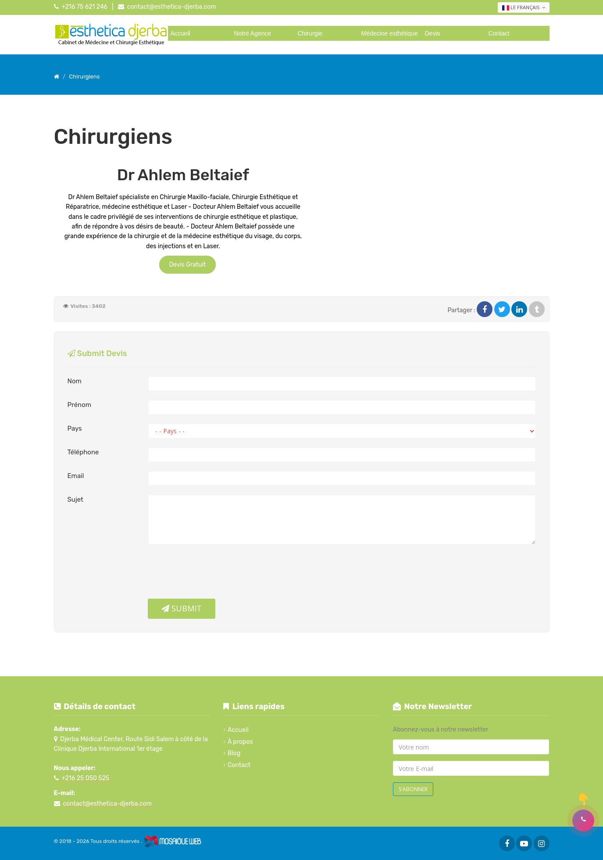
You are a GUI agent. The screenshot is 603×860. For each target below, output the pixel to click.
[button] (583, 820)
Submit (181, 608)
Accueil (180, 33)
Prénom (80, 405)
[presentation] (214, 575)
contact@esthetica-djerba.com (171, 7)
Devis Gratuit (187, 264)
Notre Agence (252, 33)
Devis (432, 33)
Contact (499, 33)
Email (76, 476)
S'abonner (413, 789)
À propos (240, 742)
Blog (234, 753)
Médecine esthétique (389, 33)
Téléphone (83, 452)
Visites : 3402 (88, 306)
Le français (523, 7)
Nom (75, 381)
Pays (75, 428)
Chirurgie (310, 33)
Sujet (75, 499)
